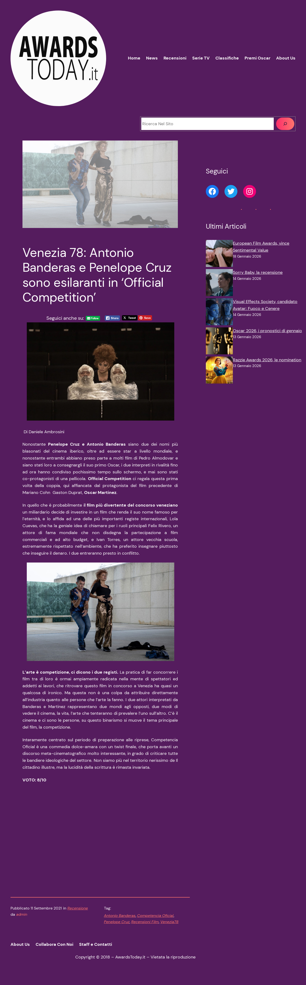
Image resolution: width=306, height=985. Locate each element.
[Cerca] (285, 124)
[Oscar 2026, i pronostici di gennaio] (219, 342)
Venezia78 (169, 928)
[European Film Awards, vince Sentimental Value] (219, 254)
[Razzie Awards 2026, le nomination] (219, 371)
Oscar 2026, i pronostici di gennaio (267, 331)
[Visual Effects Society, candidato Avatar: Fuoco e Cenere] (219, 312)
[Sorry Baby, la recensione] (219, 283)
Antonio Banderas (120, 922)
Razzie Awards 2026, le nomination (267, 360)
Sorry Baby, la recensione (258, 272)
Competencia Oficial (155, 922)
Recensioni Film (145, 928)
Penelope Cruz (117, 928)
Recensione (77, 914)
